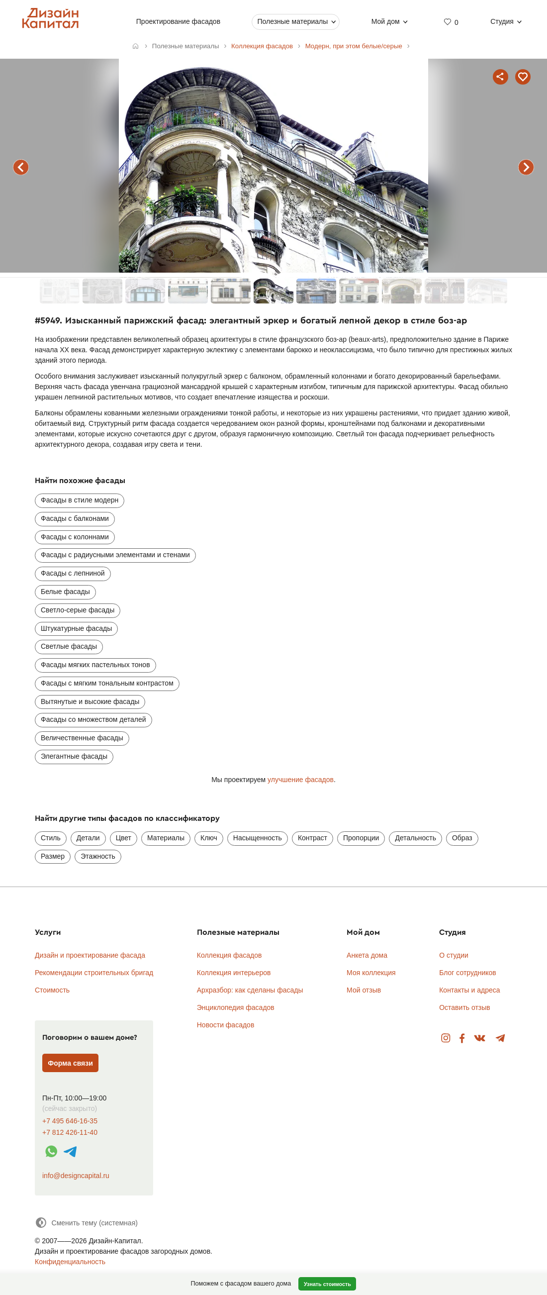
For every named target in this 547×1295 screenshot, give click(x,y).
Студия (502, 21)
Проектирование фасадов (178, 21)
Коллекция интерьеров (234, 973)
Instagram (446, 1038)
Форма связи (70, 1063)
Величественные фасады (82, 738)
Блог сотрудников (467, 973)
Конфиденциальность (70, 1262)
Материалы (165, 838)
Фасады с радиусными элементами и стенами (115, 555)
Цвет (123, 838)
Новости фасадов (226, 1025)
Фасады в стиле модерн (79, 500)
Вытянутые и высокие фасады (90, 701)
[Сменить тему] (86, 1222)
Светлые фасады (69, 646)
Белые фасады (65, 592)
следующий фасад (526, 167)
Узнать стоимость (327, 1284)
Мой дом (385, 21)
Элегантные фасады (74, 756)
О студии (453, 955)
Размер (53, 856)
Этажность (98, 856)
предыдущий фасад (21, 167)
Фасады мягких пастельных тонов (95, 665)
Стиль (51, 838)
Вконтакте (480, 1038)
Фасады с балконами (75, 518)
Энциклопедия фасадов (235, 1007)
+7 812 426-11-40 (69, 1132)
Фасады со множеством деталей (93, 719)
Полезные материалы (292, 21)
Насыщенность (257, 838)
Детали (88, 838)
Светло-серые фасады (77, 610)
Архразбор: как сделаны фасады (250, 990)
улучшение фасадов (301, 780)
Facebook (461, 1038)
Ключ (208, 838)
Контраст (312, 838)
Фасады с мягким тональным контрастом (107, 683)
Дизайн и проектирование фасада (90, 955)
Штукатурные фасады (76, 628)
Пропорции (361, 838)
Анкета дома (367, 955)
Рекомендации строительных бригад (94, 973)
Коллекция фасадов (229, 955)
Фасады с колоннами (75, 537)
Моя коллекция (371, 973)
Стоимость (52, 990)
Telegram (500, 1038)
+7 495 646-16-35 (69, 1121)
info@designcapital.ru (75, 1176)
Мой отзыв (364, 990)
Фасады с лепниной (73, 573)
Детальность (415, 838)
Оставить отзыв (464, 1007)
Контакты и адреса (469, 990)
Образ (462, 838)
